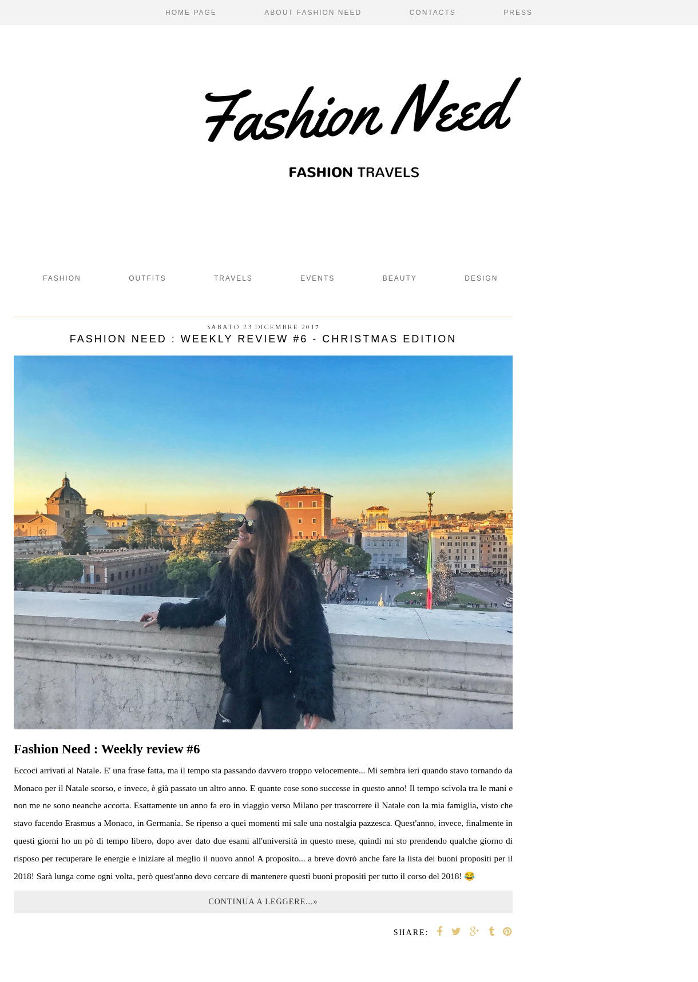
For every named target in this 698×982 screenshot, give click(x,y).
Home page (191, 13)
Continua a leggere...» (263, 901)
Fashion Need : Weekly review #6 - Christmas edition (263, 339)
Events (317, 278)
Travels (233, 278)
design (481, 278)
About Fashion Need (313, 13)
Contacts (433, 13)
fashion (62, 278)
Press (518, 13)
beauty (400, 278)
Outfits (147, 278)
